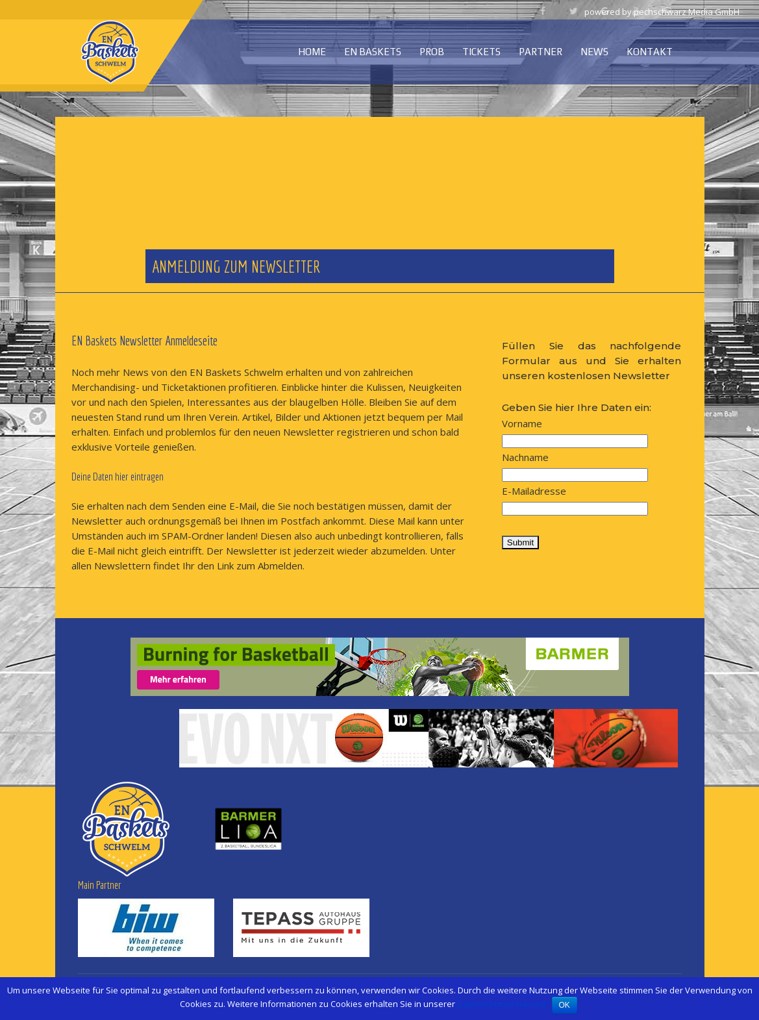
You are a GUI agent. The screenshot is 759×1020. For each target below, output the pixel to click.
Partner (540, 51)
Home (312, 51)
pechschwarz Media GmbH (687, 12)
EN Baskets (372, 51)
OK (564, 1005)
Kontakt (650, 51)
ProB (431, 51)
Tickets (481, 51)
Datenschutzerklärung (501, 1004)
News (594, 51)
